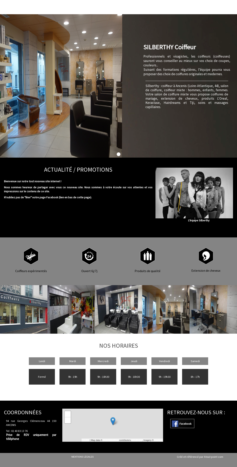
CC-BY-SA (137, 440)
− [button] (68, 420)
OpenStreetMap (111, 440)
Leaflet (86, 440)
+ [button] (68, 414)
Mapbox (158, 440)
